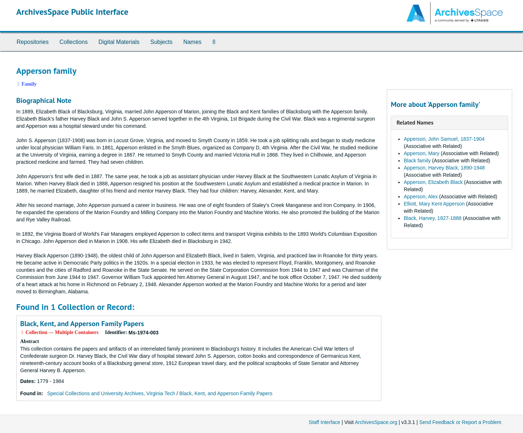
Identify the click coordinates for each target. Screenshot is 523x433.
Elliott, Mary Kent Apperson (434, 204)
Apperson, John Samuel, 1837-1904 (444, 139)
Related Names (414, 122)
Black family (417, 160)
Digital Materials (118, 42)
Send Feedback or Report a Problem (460, 422)
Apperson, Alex (421, 196)
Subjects (161, 42)
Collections (73, 42)
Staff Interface (324, 422)
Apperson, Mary (421, 153)
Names (192, 42)
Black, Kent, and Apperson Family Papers (82, 323)
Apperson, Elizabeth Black (433, 182)
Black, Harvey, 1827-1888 (432, 218)
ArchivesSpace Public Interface (72, 11)
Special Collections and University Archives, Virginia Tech (111, 393)
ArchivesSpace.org (376, 422)
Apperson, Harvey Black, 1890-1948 (444, 168)
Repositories (33, 42)
